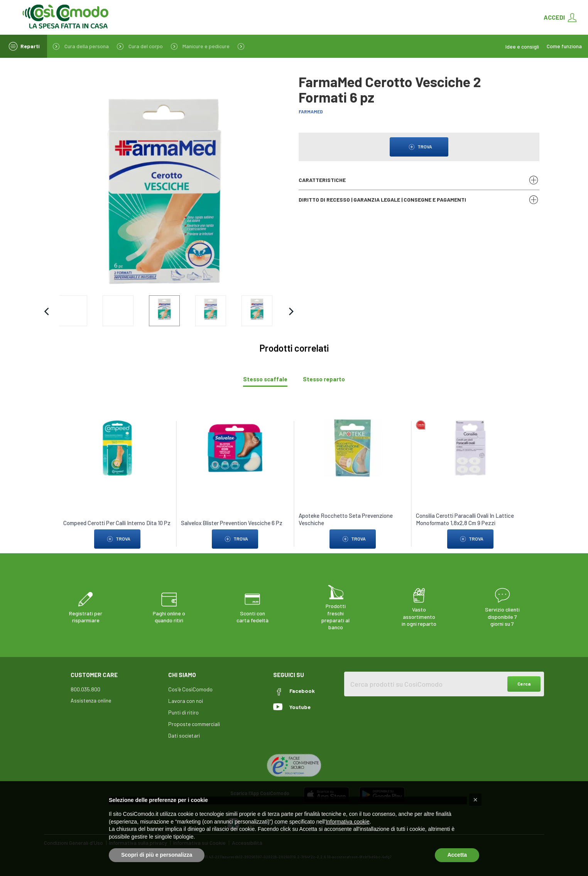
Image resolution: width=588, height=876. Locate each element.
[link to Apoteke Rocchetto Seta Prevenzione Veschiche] (353, 447)
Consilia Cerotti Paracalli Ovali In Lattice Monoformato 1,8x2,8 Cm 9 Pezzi (465, 519)
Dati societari (184, 735)
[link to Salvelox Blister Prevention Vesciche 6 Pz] (235, 447)
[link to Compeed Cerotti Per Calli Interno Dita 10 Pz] (118, 447)
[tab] (265, 379)
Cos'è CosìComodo (190, 689)
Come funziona (564, 46)
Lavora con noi (185, 700)
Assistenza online (91, 700)
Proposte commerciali (194, 724)
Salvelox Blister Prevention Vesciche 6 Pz (231, 522)
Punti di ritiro (183, 712)
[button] (475, 799)
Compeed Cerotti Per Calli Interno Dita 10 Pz (117, 522)
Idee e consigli (522, 46)
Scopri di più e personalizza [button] (156, 855)
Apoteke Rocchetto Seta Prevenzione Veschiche (346, 519)
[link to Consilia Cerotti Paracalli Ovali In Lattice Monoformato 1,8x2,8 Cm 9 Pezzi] (470, 447)
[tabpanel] (294, 480)
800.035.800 (85, 689)
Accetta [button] (457, 855)
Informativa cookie (348, 822)
